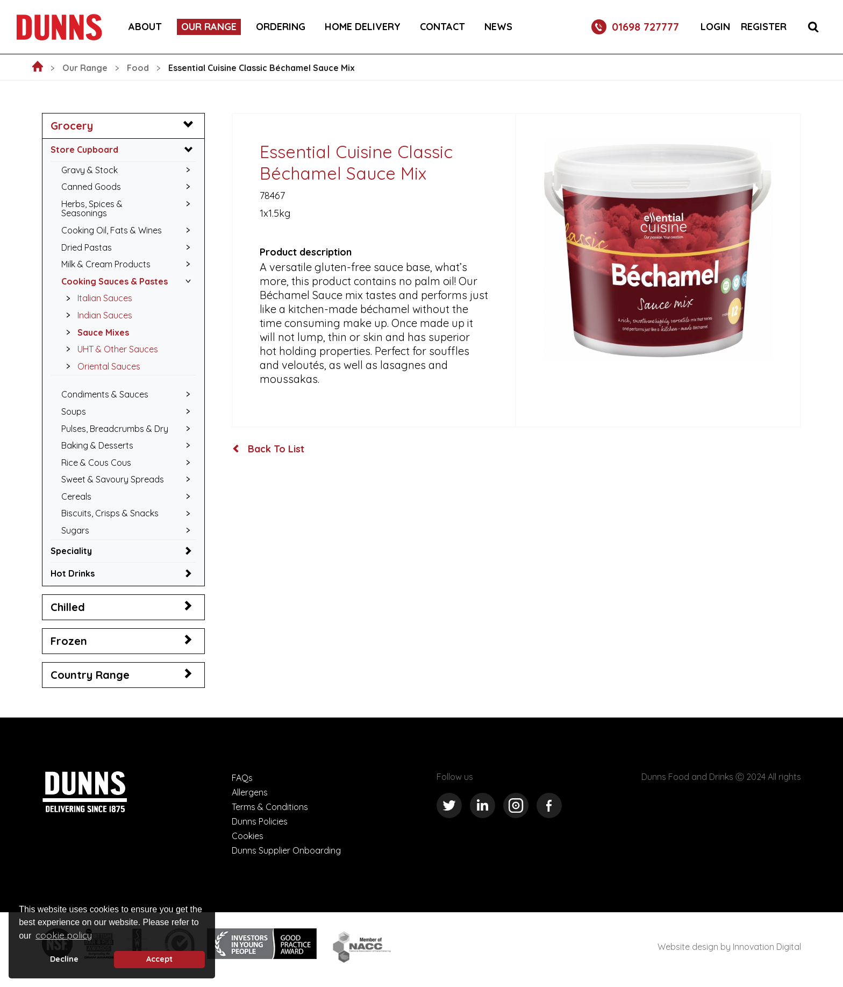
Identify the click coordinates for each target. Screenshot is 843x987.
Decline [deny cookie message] (64, 959)
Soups (73, 411)
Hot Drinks (73, 573)
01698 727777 (635, 26)
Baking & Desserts (97, 445)
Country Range (90, 674)
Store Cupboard (84, 149)
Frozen (69, 641)
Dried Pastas (86, 247)
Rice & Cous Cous (96, 462)
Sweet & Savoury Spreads (112, 479)
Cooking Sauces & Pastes (114, 281)
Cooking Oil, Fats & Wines (111, 230)
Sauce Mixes (94, 332)
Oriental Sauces (100, 366)
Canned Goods (91, 186)
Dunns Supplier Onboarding (286, 850)
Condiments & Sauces (104, 394)
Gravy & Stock (89, 170)
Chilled (68, 607)
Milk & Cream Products (106, 264)
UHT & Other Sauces (109, 349)
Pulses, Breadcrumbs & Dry (114, 428)
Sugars (75, 530)
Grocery (72, 125)
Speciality (71, 550)
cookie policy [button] (63, 935)
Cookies (247, 835)
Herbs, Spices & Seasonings (92, 208)
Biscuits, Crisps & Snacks (110, 513)
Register (764, 27)
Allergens (250, 792)
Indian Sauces (96, 315)
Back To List (268, 449)
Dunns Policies (260, 821)
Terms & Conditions (270, 806)
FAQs (242, 777)
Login (715, 27)
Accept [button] (159, 959)
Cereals (76, 496)
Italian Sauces (96, 298)
